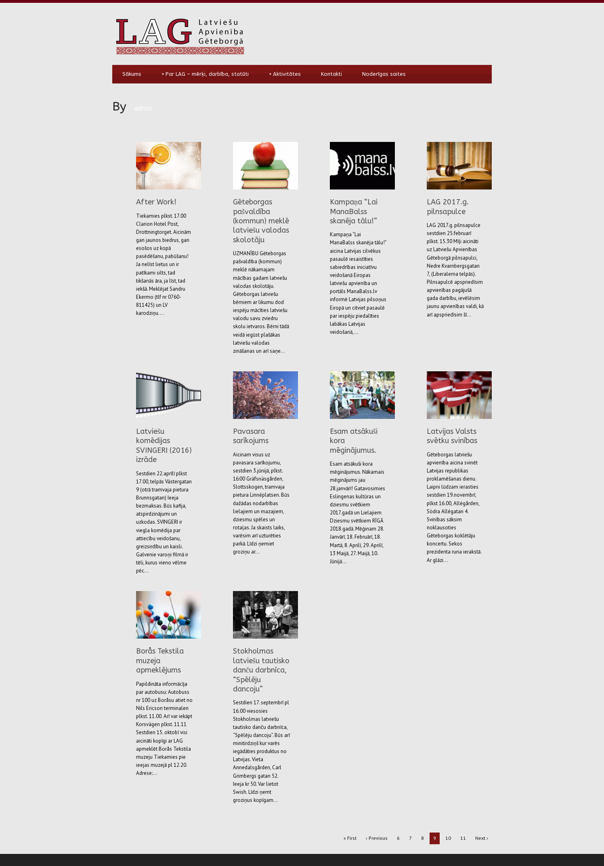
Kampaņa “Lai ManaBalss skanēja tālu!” (354, 211)
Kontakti (331, 74)
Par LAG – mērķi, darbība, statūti (205, 74)
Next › (481, 838)
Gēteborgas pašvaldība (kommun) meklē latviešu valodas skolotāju (261, 221)
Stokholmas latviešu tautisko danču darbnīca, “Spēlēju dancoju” (261, 670)
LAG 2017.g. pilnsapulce (448, 207)
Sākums (131, 74)
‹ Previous (377, 838)
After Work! (156, 202)
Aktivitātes (285, 74)
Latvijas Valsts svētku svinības (452, 436)
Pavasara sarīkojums (250, 436)
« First (350, 838)
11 (463, 838)
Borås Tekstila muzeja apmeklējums (160, 660)
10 (448, 838)
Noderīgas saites (384, 74)
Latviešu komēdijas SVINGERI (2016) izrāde (164, 445)
